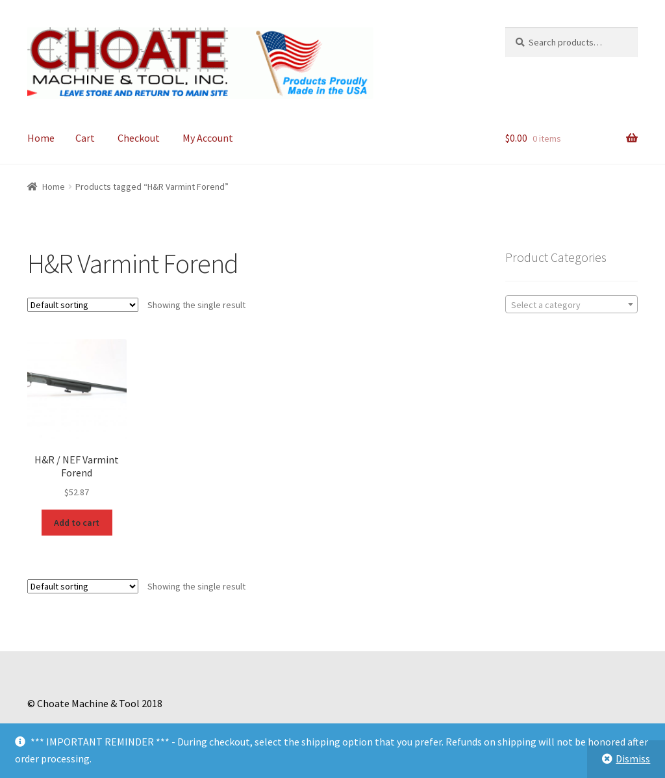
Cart (85, 137)
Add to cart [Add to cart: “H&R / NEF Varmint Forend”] (76, 522)
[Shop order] (82, 305)
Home (41, 137)
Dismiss (633, 758)
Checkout (139, 137)
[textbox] (571, 305)
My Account (207, 137)
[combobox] (571, 304)
